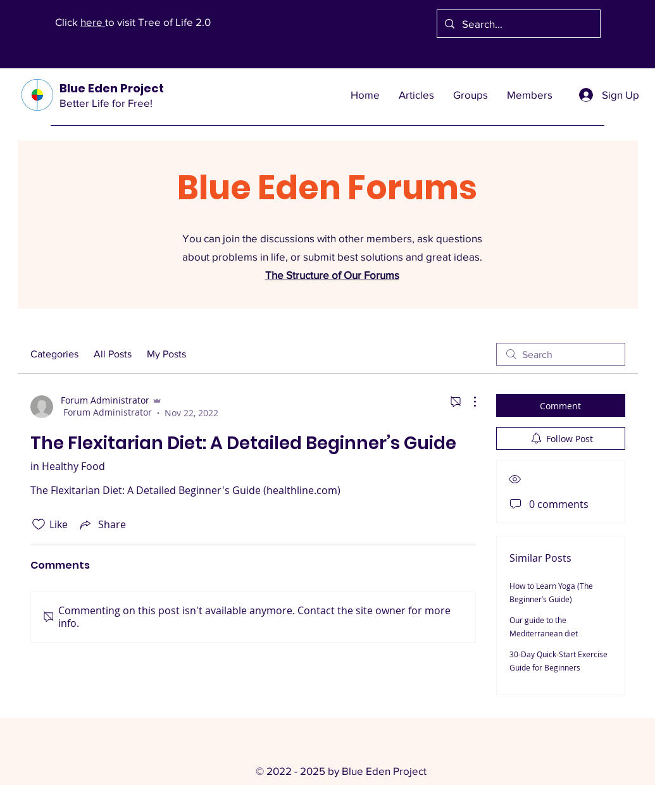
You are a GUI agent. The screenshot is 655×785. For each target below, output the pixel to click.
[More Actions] (468, 401)
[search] (560, 354)
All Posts (113, 354)
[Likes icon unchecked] (38, 524)
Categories (54, 354)
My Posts (166, 354)
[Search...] (517, 23)
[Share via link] (102, 524)
